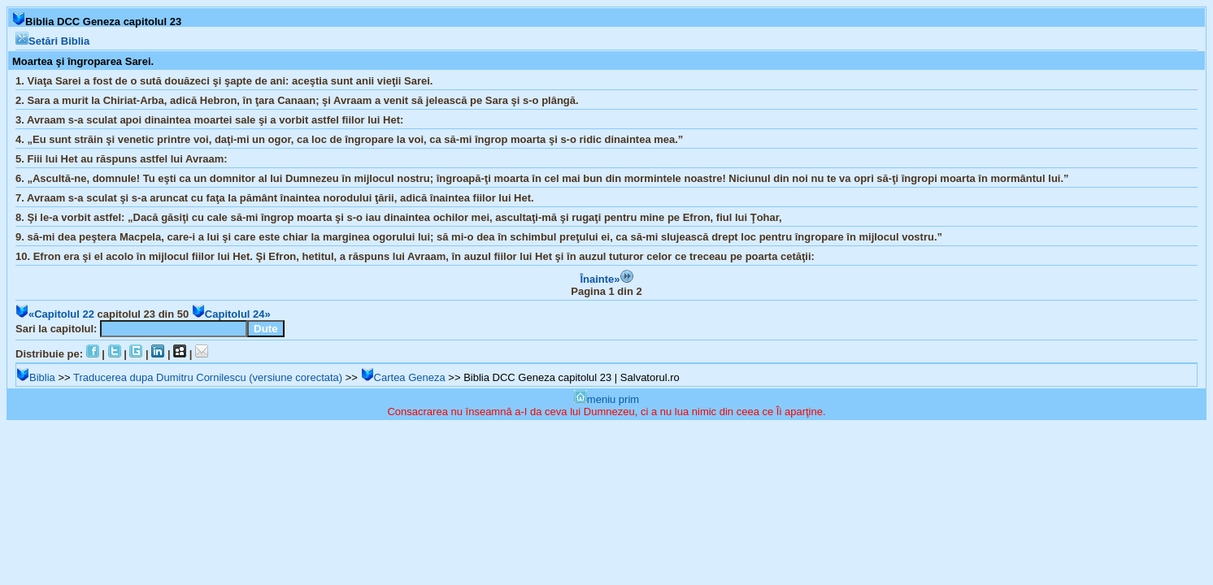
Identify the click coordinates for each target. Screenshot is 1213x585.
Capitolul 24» (231, 314)
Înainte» (606, 279)
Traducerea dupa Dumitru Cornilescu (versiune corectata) (207, 377)
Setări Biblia (52, 41)
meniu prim (606, 399)
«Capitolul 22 (54, 314)
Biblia (35, 377)
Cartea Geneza (403, 377)
